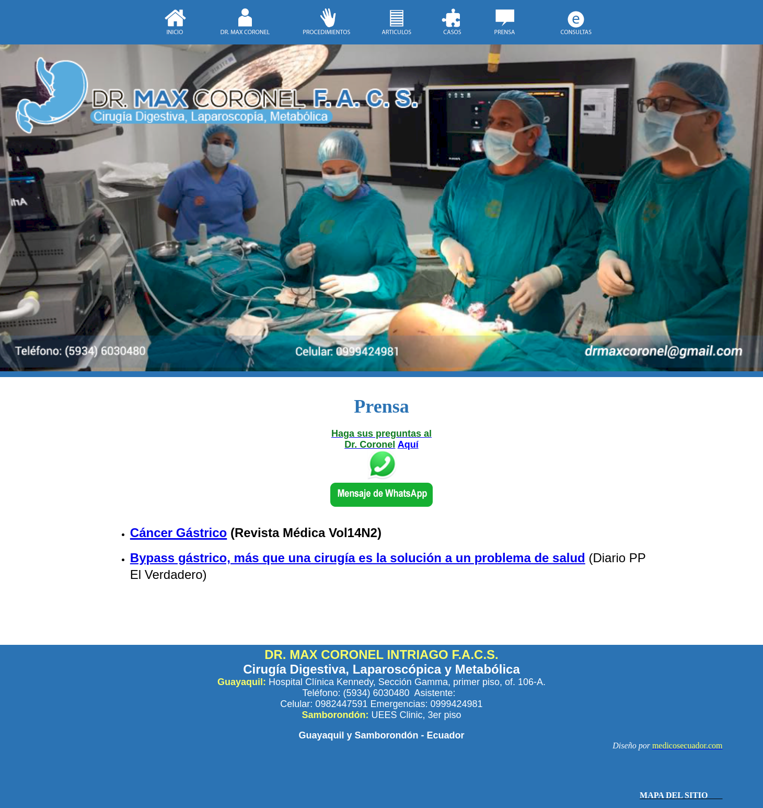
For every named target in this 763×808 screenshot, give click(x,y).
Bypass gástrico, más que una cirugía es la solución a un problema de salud (357, 558)
